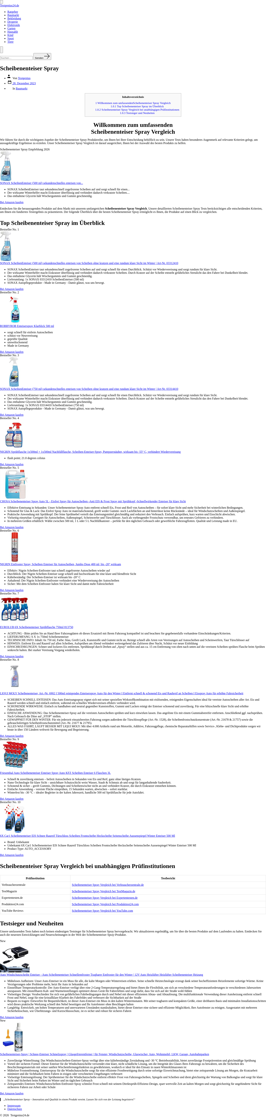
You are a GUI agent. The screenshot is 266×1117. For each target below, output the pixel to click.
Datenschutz (14, 1109)
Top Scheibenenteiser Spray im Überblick (137, 106)
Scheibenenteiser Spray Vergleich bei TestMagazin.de (103, 891)
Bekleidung (14, 18)
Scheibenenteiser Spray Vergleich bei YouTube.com (102, 910)
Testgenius (24, 78)
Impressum (14, 1105)
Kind (10, 35)
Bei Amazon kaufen (11, 202)
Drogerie (12, 21)
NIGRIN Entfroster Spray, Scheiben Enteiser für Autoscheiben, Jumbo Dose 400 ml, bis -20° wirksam (60, 564)
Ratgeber (12, 11)
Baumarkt (13, 15)
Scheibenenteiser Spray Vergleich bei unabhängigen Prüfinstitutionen (137, 109)
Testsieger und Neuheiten (137, 112)
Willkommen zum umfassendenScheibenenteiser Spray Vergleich (132, 103)
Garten (11, 28)
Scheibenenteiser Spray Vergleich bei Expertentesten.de (105, 897)
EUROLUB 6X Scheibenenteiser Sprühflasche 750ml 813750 (36, 627)
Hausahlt (12, 31)
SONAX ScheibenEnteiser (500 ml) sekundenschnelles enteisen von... (41, 183)
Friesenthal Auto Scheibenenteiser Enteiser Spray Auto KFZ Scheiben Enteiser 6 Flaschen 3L (55, 772)
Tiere (10, 41)
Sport (10, 38)
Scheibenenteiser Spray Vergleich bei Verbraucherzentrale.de (108, 884)
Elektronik (13, 25)
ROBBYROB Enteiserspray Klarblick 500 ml (27, 326)
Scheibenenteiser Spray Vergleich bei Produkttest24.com (105, 904)
